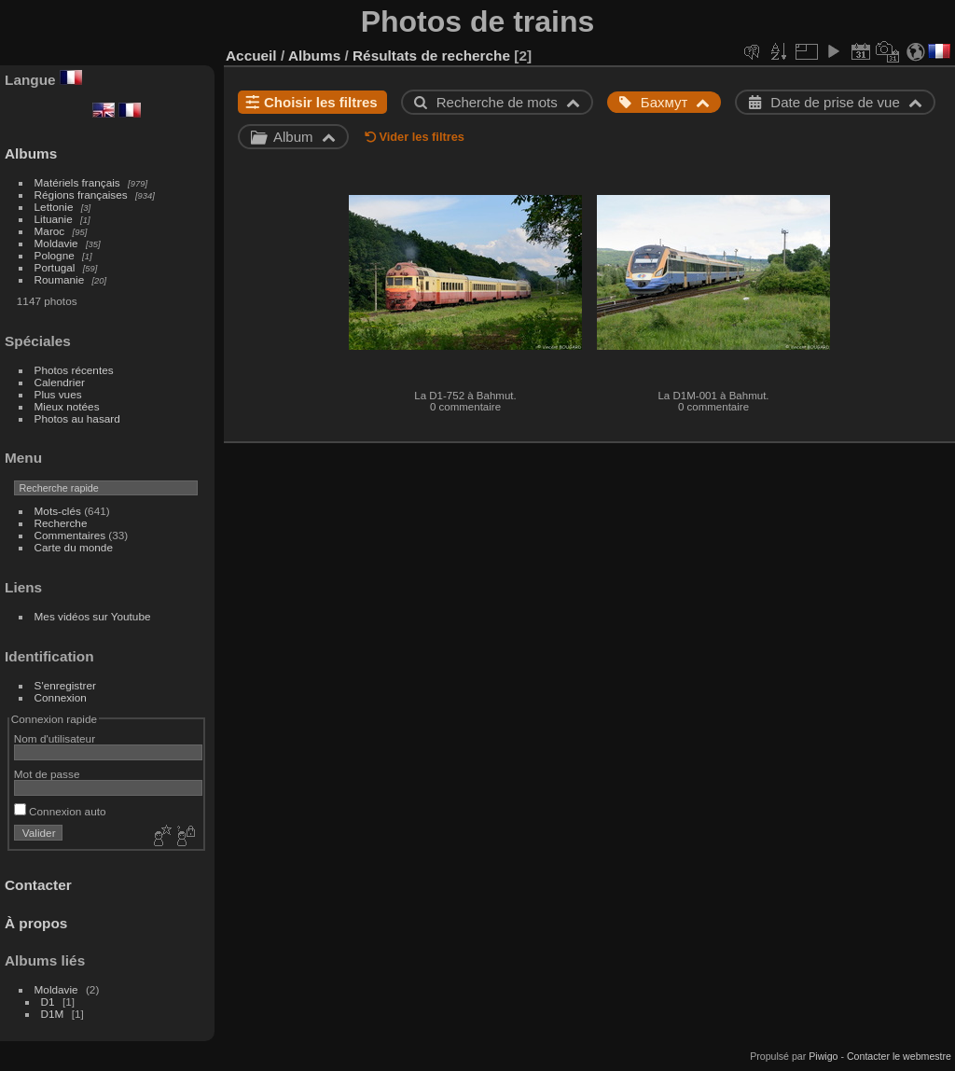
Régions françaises (81, 194)
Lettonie (54, 207)
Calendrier (60, 382)
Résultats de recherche (431, 55)
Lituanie (54, 219)
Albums (31, 153)
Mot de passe (47, 774)
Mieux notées (67, 406)
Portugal (55, 267)
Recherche (61, 523)
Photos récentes (74, 370)
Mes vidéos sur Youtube (93, 616)
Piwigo (823, 1056)
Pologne (55, 255)
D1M (52, 1014)
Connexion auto (60, 811)
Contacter (38, 885)
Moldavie (56, 243)
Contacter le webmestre (899, 1056)
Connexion (61, 697)
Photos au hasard (77, 418)
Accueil (251, 55)
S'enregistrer (65, 685)
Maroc (50, 231)
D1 (48, 1001)
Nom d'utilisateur (54, 738)
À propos (36, 923)
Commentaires (70, 535)
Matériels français (77, 182)
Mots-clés (58, 511)
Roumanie (60, 279)
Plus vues (58, 394)
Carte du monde (74, 547)
